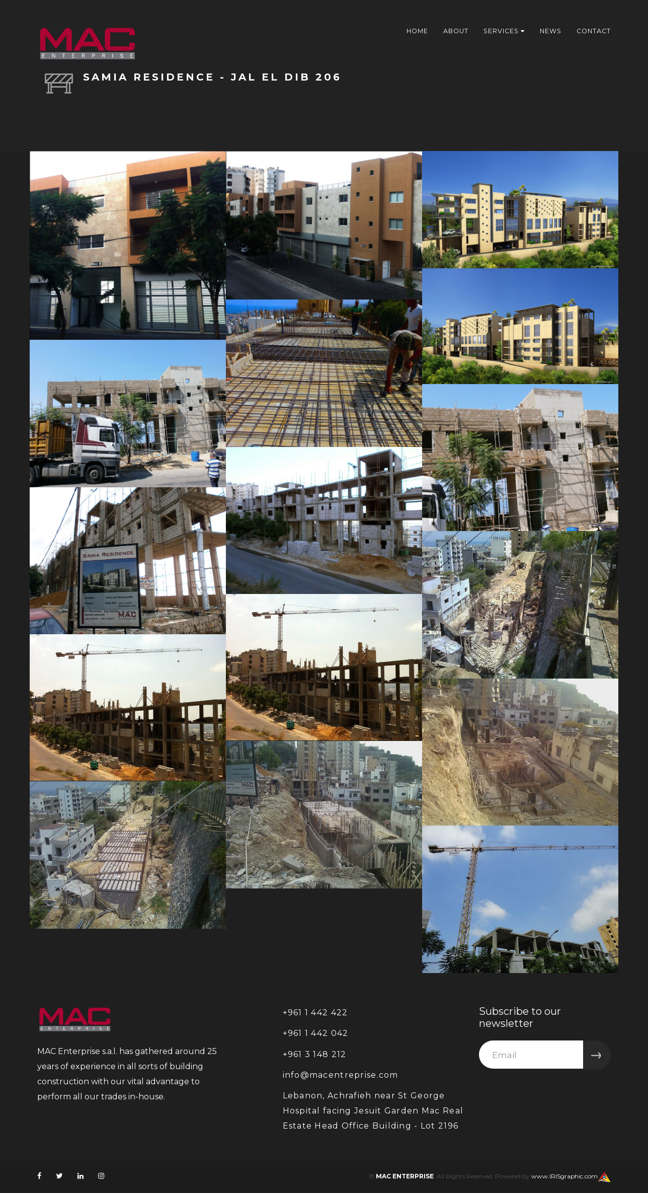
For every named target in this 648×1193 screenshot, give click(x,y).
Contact (593, 31)
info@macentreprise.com (340, 1075)
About (450, 31)
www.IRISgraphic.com (564, 1176)
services (499, 31)
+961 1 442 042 (316, 1033)
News (548, 31)
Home (410, 31)
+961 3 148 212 (315, 1054)
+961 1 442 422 (315, 1012)
